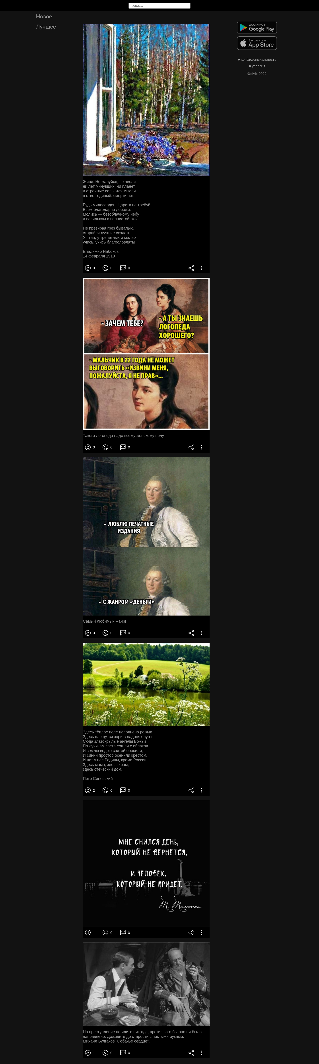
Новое (44, 16)
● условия (257, 66)
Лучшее (46, 26)
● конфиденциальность (257, 59)
